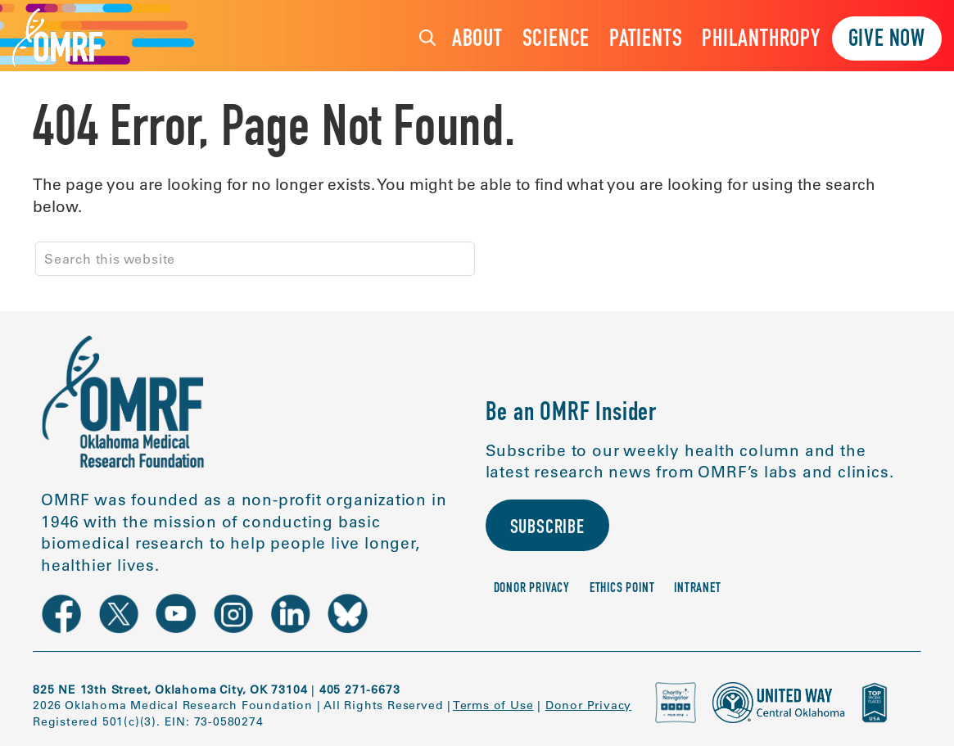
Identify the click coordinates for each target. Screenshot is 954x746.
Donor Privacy (532, 589)
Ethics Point (622, 589)
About (477, 40)
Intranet (697, 589)
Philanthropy (761, 40)
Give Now (886, 40)
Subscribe (547, 529)
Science (556, 40)
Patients (645, 40)
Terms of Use (493, 705)
